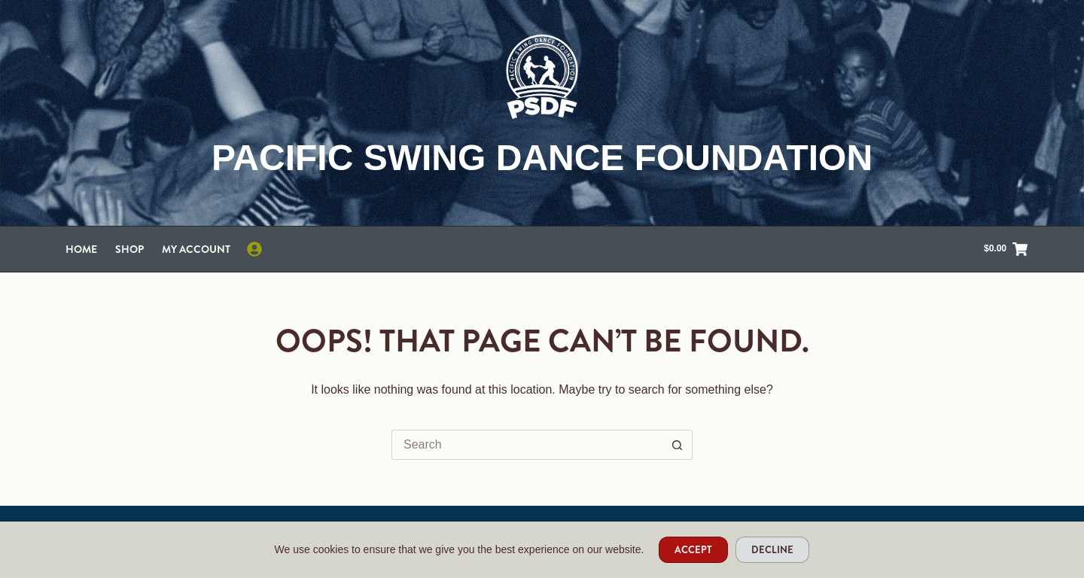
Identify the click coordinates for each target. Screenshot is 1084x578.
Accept (693, 550)
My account (196, 249)
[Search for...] (526, 445)
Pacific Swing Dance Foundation (542, 158)
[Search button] (677, 445)
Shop (129, 249)
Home (81, 249)
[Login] (254, 249)
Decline (772, 550)
